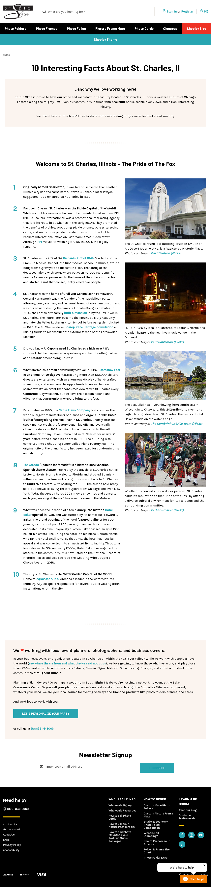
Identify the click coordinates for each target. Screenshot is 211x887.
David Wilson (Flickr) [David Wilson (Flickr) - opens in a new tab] (166, 253)
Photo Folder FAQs (155, 856)
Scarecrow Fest (109, 370)
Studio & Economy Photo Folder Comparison (156, 823)
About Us (9, 833)
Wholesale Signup (120, 804)
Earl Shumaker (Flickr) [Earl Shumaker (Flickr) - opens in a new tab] (167, 510)
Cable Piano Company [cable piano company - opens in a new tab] (74, 410)
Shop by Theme (105, 39)
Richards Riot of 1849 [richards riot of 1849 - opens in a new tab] (78, 258)
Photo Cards (144, 28)
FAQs (6, 838)
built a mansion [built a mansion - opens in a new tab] (75, 313)
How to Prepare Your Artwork (156, 841)
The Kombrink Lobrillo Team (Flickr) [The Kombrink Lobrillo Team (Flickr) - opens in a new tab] (176, 424)
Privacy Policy (12, 843)
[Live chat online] (193, 879)
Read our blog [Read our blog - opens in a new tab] (187, 809)
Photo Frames (46, 28)
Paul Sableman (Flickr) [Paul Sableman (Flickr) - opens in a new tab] (167, 342)
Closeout (170, 28)
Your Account (11, 828)
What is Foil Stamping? (151, 833)
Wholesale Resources (122, 809)
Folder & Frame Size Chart (156, 849)
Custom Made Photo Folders (157, 805)
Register (187, 11)
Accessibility (11, 848)
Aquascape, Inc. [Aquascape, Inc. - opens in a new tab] (47, 579)
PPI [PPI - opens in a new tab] (39, 242)
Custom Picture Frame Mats (158, 814)
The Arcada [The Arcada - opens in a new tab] (31, 465)
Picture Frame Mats (110, 28)
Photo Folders (15, 28)
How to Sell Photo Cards (119, 816)
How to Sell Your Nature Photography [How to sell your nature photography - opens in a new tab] (121, 824)
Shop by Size (196, 28)
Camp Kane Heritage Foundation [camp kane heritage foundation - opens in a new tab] (89, 327)
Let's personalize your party (46, 713)
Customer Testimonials (187, 815)
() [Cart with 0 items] (204, 11)
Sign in (171, 11)
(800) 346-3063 (42, 728)
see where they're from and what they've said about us (67, 663)
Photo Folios (76, 28)
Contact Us (10, 823)
